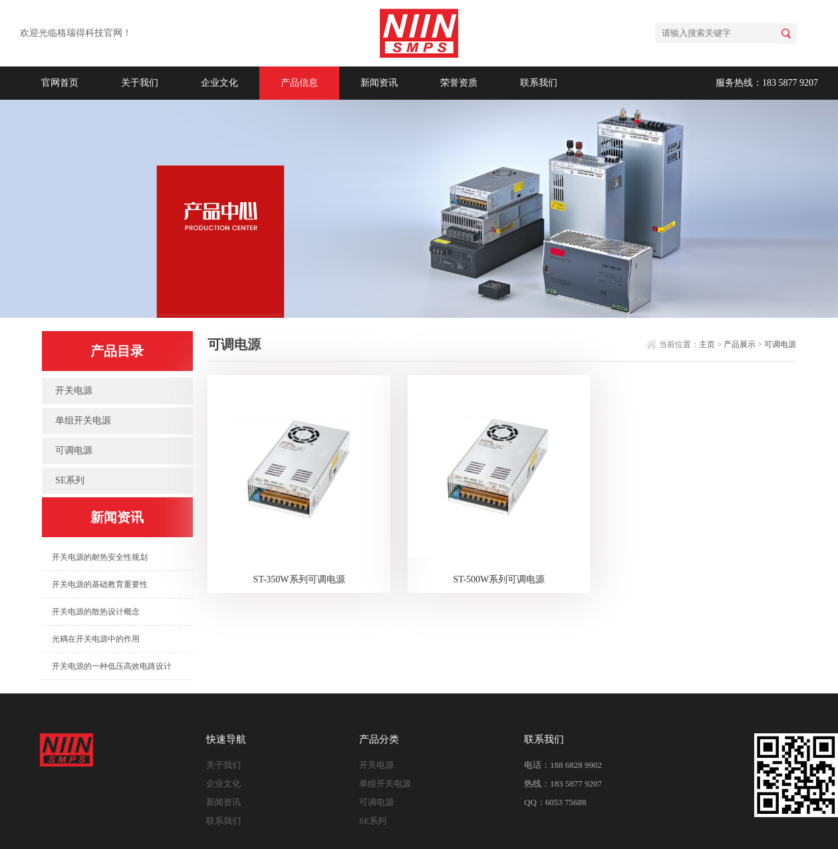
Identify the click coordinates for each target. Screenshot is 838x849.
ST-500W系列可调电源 (499, 579)
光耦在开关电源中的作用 (96, 639)
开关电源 (73, 391)
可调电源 (73, 450)
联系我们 (538, 83)
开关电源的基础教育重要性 (100, 584)
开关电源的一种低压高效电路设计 (112, 666)
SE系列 (69, 480)
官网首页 (59, 83)
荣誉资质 (459, 83)
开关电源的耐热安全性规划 (100, 557)
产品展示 (740, 344)
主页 (707, 344)
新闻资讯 (379, 83)
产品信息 (299, 83)
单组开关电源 (83, 420)
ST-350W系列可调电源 (299, 579)
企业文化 (219, 83)
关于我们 (139, 83)
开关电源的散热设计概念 (96, 611)
